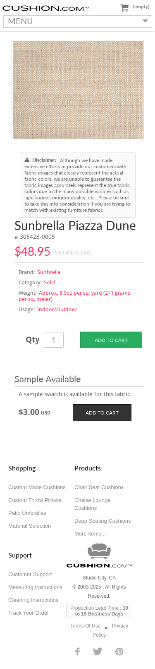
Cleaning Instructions (33, 600)
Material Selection (29, 526)
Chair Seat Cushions (99, 487)
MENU (76, 21)
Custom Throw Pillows (34, 500)
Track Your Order (28, 613)
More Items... (90, 534)
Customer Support (30, 574)
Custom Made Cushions (37, 487)
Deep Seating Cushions (102, 521)
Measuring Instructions (35, 587)
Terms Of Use (85, 626)
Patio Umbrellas (27, 513)
